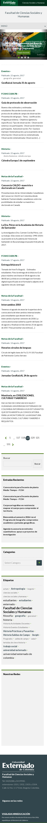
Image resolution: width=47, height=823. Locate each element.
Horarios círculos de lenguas (16, 347)
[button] (3, 44)
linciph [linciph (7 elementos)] (35, 634)
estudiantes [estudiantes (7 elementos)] (25, 600)
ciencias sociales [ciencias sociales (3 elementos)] (10, 592)
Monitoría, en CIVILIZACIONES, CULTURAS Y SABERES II (17, 397)
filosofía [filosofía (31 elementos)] (8, 615)
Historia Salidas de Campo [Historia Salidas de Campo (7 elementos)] (16, 634)
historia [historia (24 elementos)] (7, 619)
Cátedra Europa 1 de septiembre (18, 160)
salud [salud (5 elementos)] (33, 638)
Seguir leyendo (24, 52)
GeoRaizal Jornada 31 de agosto (18, 82)
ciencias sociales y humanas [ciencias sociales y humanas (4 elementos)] (15, 596)
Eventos (5, 71)
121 (36, 438)
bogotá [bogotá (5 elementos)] (30, 588)
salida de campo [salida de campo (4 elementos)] (22, 638)
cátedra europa (24, 156)
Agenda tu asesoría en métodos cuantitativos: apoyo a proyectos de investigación (20, 531)
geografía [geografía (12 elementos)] (20, 615)
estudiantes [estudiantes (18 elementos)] (10, 600)
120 (31, 438)
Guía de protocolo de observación (19, 102)
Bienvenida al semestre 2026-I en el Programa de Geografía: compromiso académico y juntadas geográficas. (20, 520)
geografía (8, 78)
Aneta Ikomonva (10, 156)
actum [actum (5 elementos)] (6, 588)
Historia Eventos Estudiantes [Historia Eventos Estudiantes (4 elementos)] (15, 627)
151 (5, 444)
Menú (23, 26)
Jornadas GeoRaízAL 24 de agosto (19, 375)
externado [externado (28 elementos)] (9, 604)
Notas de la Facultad (11, 176)
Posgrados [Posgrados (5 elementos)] (8, 638)
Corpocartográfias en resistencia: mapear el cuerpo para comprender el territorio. (20, 508)
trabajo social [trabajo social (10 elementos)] (10, 646)
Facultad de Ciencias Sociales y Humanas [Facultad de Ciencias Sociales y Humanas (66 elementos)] (17, 610)
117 (17, 438)
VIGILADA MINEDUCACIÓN (16, 813)
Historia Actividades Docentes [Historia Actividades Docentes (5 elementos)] (16, 623)
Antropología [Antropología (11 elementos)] (18, 588)
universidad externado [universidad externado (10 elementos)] (14, 649)
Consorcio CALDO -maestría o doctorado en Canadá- (17, 186)
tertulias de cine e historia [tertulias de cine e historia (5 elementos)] (14, 642)
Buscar (6, 457)
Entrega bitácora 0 (11, 264)
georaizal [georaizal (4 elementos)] (32, 615)
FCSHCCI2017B (9, 94)
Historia (5, 149)
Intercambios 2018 (11, 304)
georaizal (17, 78)
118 (22, 438)
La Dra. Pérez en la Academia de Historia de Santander (22, 226)
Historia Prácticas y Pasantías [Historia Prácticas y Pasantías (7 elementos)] (18, 630)
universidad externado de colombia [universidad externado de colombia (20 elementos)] (17, 655)
